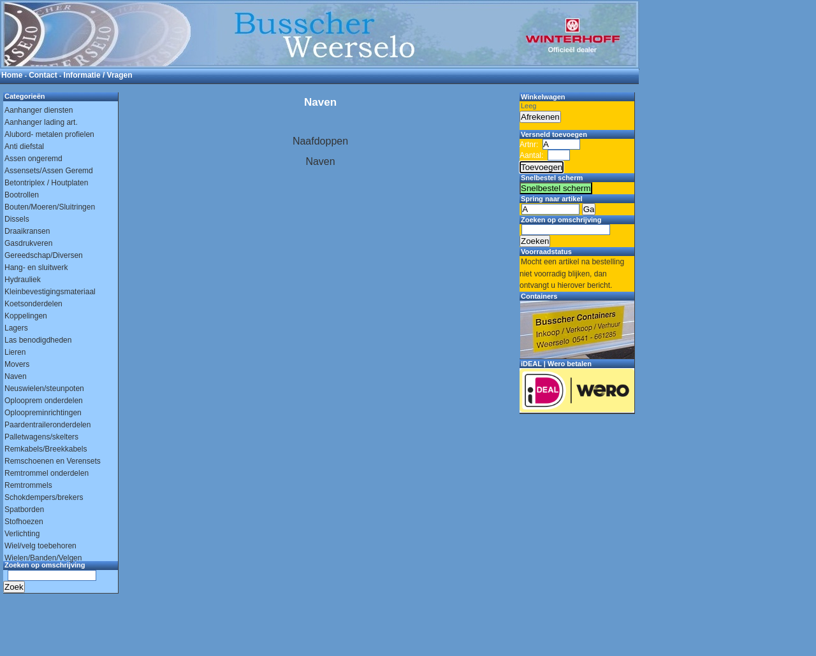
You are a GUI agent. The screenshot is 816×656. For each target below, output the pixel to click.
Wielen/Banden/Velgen (43, 557)
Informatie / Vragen (98, 75)
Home (11, 75)
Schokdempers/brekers (43, 497)
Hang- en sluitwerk (36, 267)
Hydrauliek (22, 279)
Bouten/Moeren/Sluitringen (49, 207)
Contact (43, 75)
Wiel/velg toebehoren (40, 545)
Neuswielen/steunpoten (44, 388)
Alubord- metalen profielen (49, 134)
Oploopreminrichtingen (43, 412)
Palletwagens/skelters (41, 436)
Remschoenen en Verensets (52, 461)
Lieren (15, 352)
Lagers (16, 328)
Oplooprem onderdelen (43, 400)
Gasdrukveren (28, 243)
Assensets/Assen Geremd (48, 170)
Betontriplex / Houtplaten (46, 182)
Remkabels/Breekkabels (45, 449)
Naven (15, 376)
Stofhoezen (23, 521)
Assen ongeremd (33, 158)
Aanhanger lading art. (41, 122)
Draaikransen (27, 231)
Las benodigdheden (37, 340)
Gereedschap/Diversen (43, 255)
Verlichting (22, 533)
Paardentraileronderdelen (47, 424)
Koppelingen (25, 315)
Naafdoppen (320, 141)
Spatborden (24, 509)
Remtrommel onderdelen (46, 473)
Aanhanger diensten (38, 110)
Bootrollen (21, 194)
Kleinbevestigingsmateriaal (50, 291)
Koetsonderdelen (33, 303)
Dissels (16, 219)
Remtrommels (28, 485)
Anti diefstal (24, 146)
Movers (16, 364)
